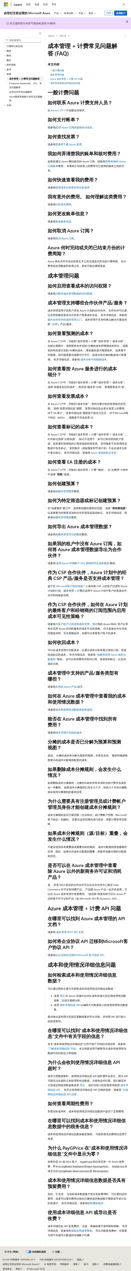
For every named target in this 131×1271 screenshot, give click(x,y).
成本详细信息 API (70, 1005)
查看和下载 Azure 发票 (69, 144)
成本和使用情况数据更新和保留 (74, 709)
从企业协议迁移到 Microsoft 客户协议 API (80, 955)
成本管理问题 (57, 74)
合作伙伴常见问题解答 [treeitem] (20, 91)
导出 (62, 995)
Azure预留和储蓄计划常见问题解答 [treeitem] (25, 98)
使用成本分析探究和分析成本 (73, 187)
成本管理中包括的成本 (69, 732)
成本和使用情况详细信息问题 (65, 83)
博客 (75, 1264)
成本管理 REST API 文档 (69, 932)
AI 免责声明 (50, 1264)
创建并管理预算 (65, 491)
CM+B (62, 35)
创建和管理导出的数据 (69, 534)
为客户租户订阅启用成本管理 (73, 624)
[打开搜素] (124, 4)
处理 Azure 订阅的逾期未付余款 (74, 127)
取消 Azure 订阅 (65, 238)
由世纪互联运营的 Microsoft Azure (20, 1264)
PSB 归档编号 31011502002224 (55, 1259)
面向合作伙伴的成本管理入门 (65, 319)
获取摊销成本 (95, 1203)
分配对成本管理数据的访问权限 (74, 293)
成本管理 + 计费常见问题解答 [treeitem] (24, 78)
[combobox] (22, 40)
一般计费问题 (57, 70)
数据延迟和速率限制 (80, 1230)
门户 (108, 13)
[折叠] (40, 33)
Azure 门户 (57, 110)
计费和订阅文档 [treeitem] (15, 46)
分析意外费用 (63, 204)
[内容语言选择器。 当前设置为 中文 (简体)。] (12, 1251)
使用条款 (7, 1268)
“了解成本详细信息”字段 (62, 1048)
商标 (18, 1268)
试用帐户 (120, 13)
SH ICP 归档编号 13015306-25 (18, 1259)
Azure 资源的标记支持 (103, 452)
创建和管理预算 (62, 517)
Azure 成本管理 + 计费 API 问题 (66, 78)
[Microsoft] (6, 4)
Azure (51, 35)
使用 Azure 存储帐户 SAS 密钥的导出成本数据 (82, 563)
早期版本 (64, 1264)
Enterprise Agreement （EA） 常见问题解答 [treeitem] (25, 85)
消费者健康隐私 (111, 1264)
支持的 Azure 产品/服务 (69, 686)
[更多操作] (125, 36)
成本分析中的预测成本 (93, 359)
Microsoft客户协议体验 (69, 586)
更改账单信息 (63, 221)
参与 (86, 1264)
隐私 (79, 1259)
